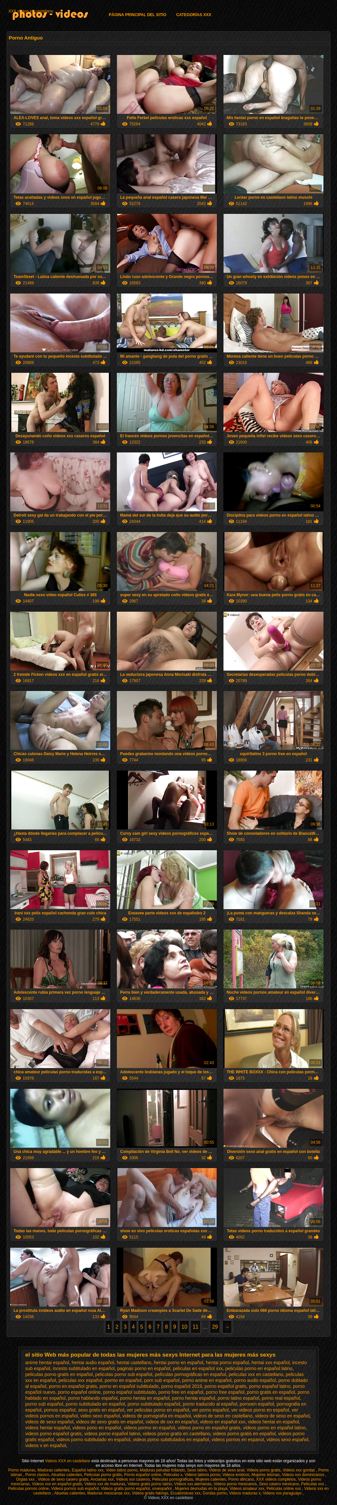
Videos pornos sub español (75, 1488)
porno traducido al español (210, 1404)
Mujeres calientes (210, 1479)
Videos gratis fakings (150, 1493)
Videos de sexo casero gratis (63, 1479)
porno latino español (238, 1398)
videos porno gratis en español (244, 1433)
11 (195, 1327)
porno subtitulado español (153, 1404)
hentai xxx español (270, 1362)
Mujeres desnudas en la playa (201, 1488)
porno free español (225, 1392)
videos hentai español (47, 1427)
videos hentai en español (273, 1421)
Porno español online (142, 1474)
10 (184, 1327)
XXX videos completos (276, 1479)
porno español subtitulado (129, 1392)
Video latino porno (122, 1470)
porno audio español (255, 1380)
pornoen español (257, 1404)
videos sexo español (287, 1439)
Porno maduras (21, 1470)
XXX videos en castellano (30, 11)
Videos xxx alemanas (192, 1484)
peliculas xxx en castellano (256, 1374)
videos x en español (45, 1445)
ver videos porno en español (260, 1410)
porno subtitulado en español (95, 1404)
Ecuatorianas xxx (185, 1493)
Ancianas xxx (102, 1479)
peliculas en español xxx (198, 1368)
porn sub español (161, 1380)
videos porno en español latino (274, 1427)
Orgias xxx (26, 1479)
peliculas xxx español (80, 1380)
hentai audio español (93, 1362)
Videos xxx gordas (299, 1470)
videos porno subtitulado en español (93, 1439)
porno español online (79, 1392)
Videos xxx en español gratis (57, 1484)
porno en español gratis (73, 1386)
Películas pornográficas (172, 1479)
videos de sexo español (49, 1421)
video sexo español (100, 1415)
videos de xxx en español (171, 1421)
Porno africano (241, 1479)
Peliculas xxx (313, 1484)
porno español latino (269, 1386)
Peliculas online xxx (284, 1488)
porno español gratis (225, 1386)
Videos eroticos (235, 1474)
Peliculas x (173, 1474)
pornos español (60, 1410)
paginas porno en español (143, 1368)
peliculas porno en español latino (259, 1368)
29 (215, 1327)
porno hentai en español (144, 1398)
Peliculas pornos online (28, 1488)
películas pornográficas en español (190, 1374)
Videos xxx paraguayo (282, 1493)
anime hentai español (47, 1362)
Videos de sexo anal (227, 1470)
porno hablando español (92, 1398)
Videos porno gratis (263, 1470)
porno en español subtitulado (129, 1386)
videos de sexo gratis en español (109, 1421)
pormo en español (123, 1380)
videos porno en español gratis (209, 1427)
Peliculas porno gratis (103, 1474)
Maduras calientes (53, 1470)
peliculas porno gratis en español (59, 1374)
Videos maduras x (245, 1493)
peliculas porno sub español (123, 1374)
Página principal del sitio (137, 15)
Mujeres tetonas (265, 1474)
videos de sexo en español (282, 1415)
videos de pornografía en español (156, 1415)
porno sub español (44, 1404)
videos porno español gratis (53, 1433)
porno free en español (181, 1392)
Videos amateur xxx (247, 1488)
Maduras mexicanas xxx (108, 1493)
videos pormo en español (149, 1427)
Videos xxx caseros (133, 1479)
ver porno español (210, 1410)
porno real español (281, 1398)
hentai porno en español (178, 1362)
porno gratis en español (271, 1392)
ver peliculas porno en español (158, 1410)
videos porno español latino (112, 1433)
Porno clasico (37, 1474)
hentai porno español (227, 1362)
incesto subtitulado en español (84, 1368)
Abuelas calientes (66, 1474)
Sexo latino (197, 1470)
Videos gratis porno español (125, 1488)
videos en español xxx (223, 1421)
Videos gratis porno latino (149, 1484)
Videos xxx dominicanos (303, 1474)
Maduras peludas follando (162, 1470)
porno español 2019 (181, 1386)
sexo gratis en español (101, 1410)
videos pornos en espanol (238, 1439)
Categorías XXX (193, 15)
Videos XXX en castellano (68, 1461)
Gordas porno (215, 1493)
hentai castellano (134, 1362)
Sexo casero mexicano (279, 1484)
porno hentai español (193, 1398)
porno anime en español (206, 1380)
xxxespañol (162, 1488)
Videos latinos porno (202, 1474)
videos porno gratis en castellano (176, 1433)
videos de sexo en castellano (222, 1415)
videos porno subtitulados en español (171, 1439)
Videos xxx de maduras (104, 1484)
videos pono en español (96, 1427)
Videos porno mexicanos (235, 1484)
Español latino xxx (88, 1470)
